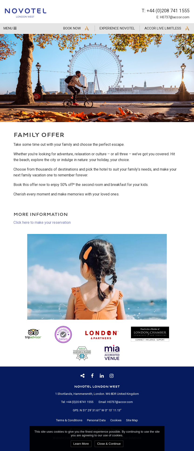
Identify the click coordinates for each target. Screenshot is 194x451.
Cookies (115, 420)
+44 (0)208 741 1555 (168, 10)
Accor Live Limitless (162, 28)
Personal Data (96, 420)
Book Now (72, 28)
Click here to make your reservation (42, 222)
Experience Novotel (117, 28)
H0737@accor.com (174, 17)
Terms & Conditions (69, 420)
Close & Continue (109, 443)
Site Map (132, 420)
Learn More (81, 443)
